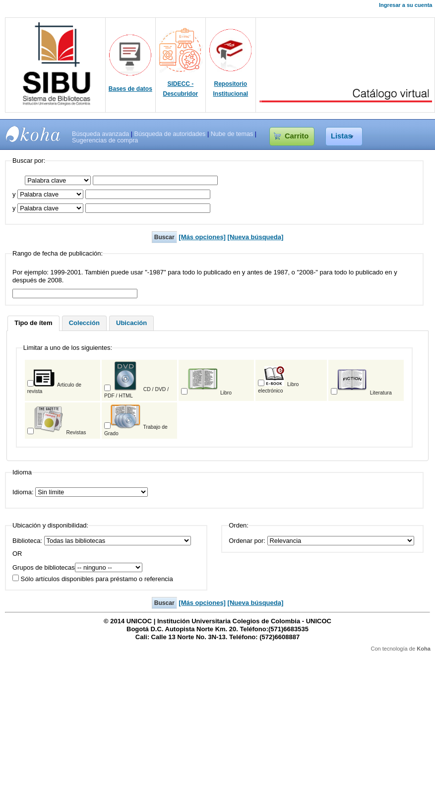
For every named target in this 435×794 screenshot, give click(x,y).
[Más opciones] (202, 237)
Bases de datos (130, 88)
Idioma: (23, 492)
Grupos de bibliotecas (43, 567)
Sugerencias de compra (105, 140)
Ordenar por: (247, 540)
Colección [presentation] (84, 323)
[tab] (33, 323)
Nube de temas (232, 134)
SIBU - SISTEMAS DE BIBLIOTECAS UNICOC (33, 134)
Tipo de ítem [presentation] (33, 323)
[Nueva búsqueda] (256, 237)
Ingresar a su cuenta (405, 5)
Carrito (297, 136)
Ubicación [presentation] (131, 323)
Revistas (60, 432)
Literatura (364, 393)
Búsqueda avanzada (100, 134)
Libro (209, 393)
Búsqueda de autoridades (169, 134)
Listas (341, 136)
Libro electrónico (278, 388)
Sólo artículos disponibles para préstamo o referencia (92, 579)
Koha (424, 649)
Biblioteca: (27, 540)
